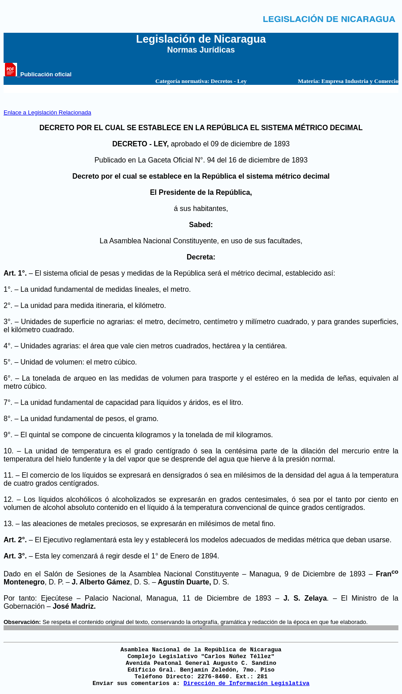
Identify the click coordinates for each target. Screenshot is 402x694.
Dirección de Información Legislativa (247, 683)
